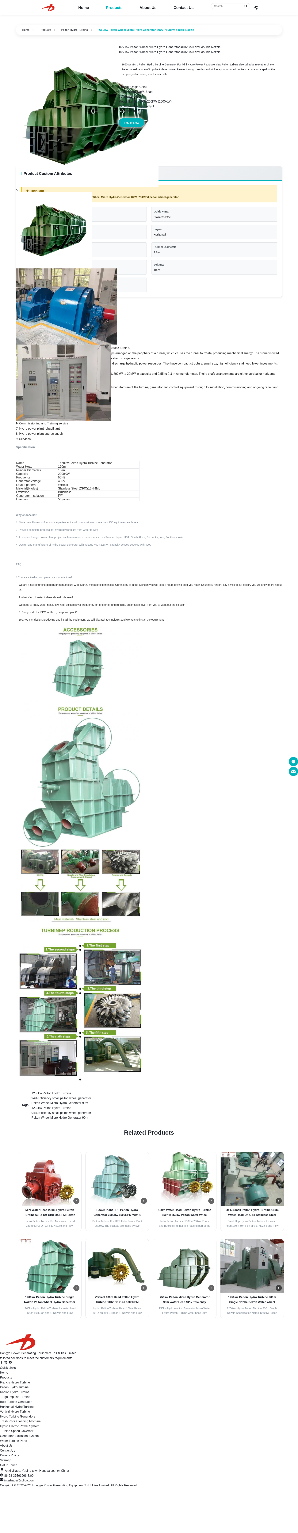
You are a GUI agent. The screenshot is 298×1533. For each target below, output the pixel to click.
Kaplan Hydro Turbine (14, 1392)
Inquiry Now (131, 122)
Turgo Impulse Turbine (15, 1396)
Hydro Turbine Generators (17, 1416)
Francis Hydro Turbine (15, 1382)
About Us (147, 8)
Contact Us (184, 8)
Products (114, 8)
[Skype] (6, 1362)
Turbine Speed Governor (16, 1431)
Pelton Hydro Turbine (74, 29)
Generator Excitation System (19, 1435)
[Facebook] (2, 1362)
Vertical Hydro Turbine (15, 1411)
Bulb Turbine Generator (16, 1401)
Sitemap (5, 1460)
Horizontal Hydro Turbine (17, 1406)
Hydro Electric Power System (19, 1426)
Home (83, 8)
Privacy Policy (9, 1455)
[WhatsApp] (10, 1362)
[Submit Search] (245, 6)
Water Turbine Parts (13, 1440)
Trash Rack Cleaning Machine (20, 1421)
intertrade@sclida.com (19, 1480)
